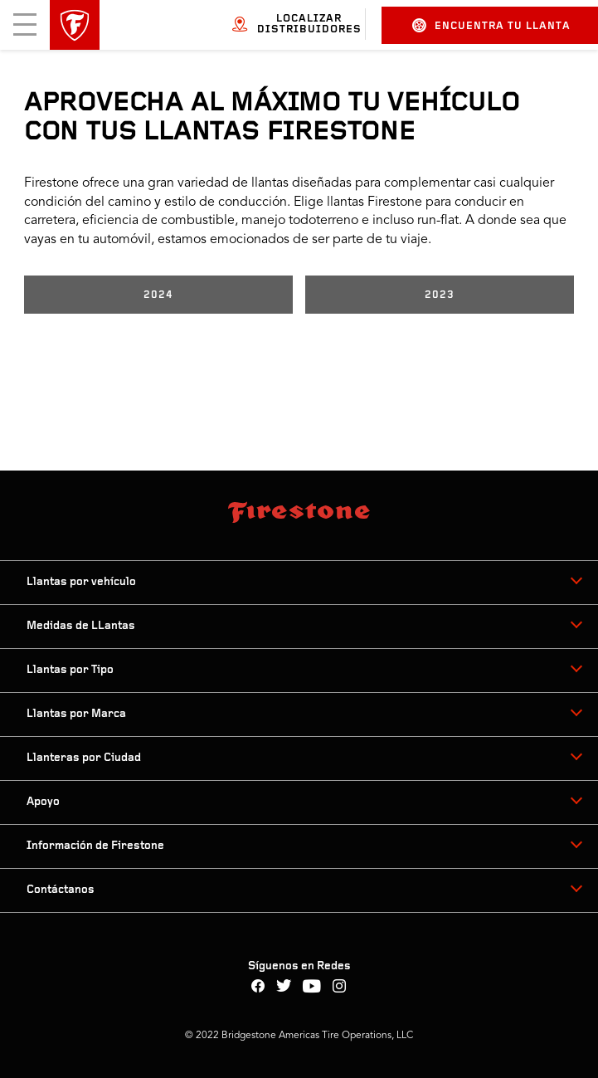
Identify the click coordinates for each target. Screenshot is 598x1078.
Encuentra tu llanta (491, 25)
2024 (158, 295)
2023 (440, 295)
